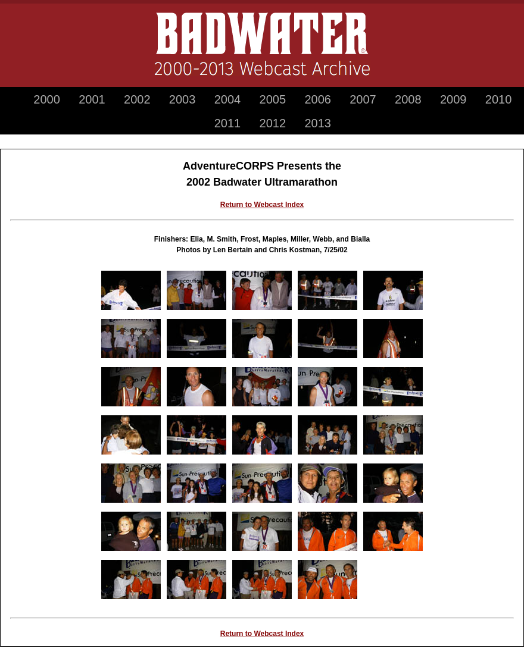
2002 (137, 99)
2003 (182, 99)
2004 (227, 99)
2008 (408, 99)
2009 (453, 99)
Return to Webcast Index (262, 205)
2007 (363, 99)
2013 (317, 123)
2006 (317, 99)
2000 (46, 99)
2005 (273, 99)
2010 (498, 99)
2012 (273, 123)
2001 (92, 99)
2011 (227, 123)
